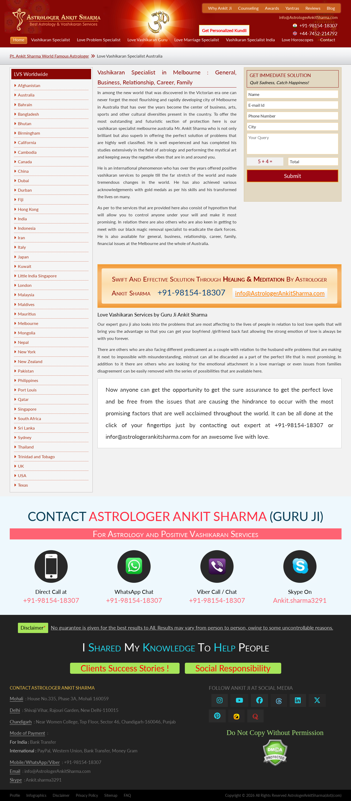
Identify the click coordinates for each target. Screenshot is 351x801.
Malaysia (26, 294)
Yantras (292, 8)
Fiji (20, 199)
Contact (327, 39)
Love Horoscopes (297, 39)
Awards (272, 8)
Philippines (28, 380)
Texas (23, 484)
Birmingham (29, 132)
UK (21, 465)
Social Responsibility (233, 668)
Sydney (24, 437)
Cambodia (27, 152)
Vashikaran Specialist (50, 39)
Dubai (23, 180)
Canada (25, 161)
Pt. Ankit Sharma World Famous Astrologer (49, 55)
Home (18, 39)
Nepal (23, 342)
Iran (21, 237)
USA (22, 475)
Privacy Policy (87, 795)
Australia (26, 94)
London (25, 285)
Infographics (36, 795)
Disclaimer (61, 795)
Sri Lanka (26, 427)
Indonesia (27, 228)
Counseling (248, 8)
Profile (15, 795)
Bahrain (25, 104)
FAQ (127, 795)
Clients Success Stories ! (125, 668)
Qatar (23, 399)
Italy (22, 246)
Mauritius (27, 313)
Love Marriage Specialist (196, 39)
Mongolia (26, 332)
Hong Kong (28, 209)
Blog (331, 8)
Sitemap (110, 795)
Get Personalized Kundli (224, 30)
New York (27, 351)
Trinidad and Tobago (36, 456)
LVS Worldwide (31, 74)
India (22, 218)
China (23, 171)
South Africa (29, 418)
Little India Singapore (37, 275)
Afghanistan (29, 85)
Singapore (27, 408)
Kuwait (24, 266)
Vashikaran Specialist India (250, 39)
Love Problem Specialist (99, 39)
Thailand (26, 446)
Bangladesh (28, 113)
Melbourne (28, 323)
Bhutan (24, 123)
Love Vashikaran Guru (147, 39)
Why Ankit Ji (220, 8)
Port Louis (27, 389)
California (27, 142)
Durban (25, 189)
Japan (23, 256)
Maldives (26, 304)
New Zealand (30, 361)
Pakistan (26, 370)
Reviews (312, 8)
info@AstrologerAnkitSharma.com (308, 17)
